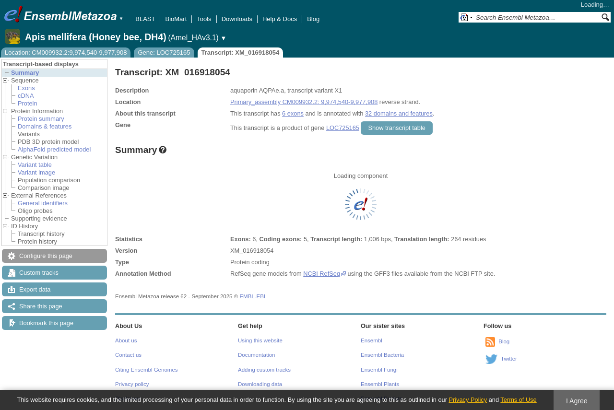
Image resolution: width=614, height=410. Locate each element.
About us (126, 340)
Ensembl (371, 340)
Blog (313, 19)
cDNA (26, 95)
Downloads (237, 19)
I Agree (577, 401)
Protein (27, 103)
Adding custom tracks (264, 370)
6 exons (293, 113)
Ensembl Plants (380, 384)
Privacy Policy (468, 399)
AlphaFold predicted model (54, 149)
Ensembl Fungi (379, 370)
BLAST (145, 19)
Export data (34, 289)
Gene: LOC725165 (164, 52)
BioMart (176, 19)
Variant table (35, 164)
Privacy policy (132, 384)
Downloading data (260, 384)
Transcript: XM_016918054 (240, 52)
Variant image (36, 172)
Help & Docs (279, 19)
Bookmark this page (46, 323)
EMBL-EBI (252, 296)
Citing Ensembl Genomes (146, 370)
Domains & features (44, 126)
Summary (25, 72)
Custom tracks (39, 272)
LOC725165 (342, 127)
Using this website (260, 340)
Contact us (128, 355)
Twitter (509, 359)
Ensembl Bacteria (382, 355)
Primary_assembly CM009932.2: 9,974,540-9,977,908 (304, 101)
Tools (204, 19)
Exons (26, 88)
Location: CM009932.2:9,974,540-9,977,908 (66, 52)
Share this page (40, 306)
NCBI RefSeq (321, 273)
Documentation (256, 355)
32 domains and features (399, 113)
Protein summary (41, 118)
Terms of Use (518, 399)
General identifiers (43, 203)
